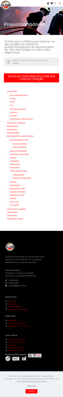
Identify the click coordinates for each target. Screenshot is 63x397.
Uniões (13, 198)
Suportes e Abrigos (16, 123)
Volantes (14, 205)
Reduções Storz (17, 188)
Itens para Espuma (18, 171)
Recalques (15, 185)
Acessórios (12, 304)
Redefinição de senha (17, 350)
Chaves (13, 157)
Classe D (14, 112)
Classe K (14, 115)
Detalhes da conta (15, 348)
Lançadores (18, 175)
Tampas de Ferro (17, 192)
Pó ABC (13, 98)
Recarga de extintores (17, 323)
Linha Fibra (12, 212)
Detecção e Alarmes (16, 209)
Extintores (12, 91)
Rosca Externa (20, 144)
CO (11, 105)
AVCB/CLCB (12, 320)
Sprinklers (12, 129)
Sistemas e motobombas (18, 309)
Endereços (12, 345)
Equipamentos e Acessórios (20, 136)
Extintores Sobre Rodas (21, 119)
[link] (34, 355)
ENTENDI (31, 391)
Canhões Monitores (19, 154)
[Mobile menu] (60, 4)
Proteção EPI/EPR (15, 219)
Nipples (13, 182)
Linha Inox (12, 215)
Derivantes (15, 164)
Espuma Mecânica (18, 109)
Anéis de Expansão (18, 151)
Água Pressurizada (19, 95)
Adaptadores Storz (19, 140)
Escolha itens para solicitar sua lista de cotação (31, 78)
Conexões (14, 161)
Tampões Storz (17, 195)
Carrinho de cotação (16, 340)
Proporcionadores (22, 178)
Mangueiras (12, 126)
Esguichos (15, 167)
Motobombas (13, 133)
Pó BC (12, 102)
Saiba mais (31, 386)
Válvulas (14, 202)
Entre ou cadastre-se (16, 342)
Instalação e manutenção (18, 326)
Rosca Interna (19, 147)
